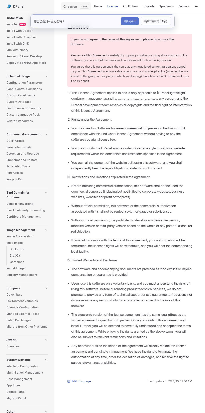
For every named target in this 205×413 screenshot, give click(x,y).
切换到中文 (129, 21)
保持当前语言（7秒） (156, 21)
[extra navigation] (196, 6)
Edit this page (79, 381)
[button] (27, 18)
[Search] (76, 6)
